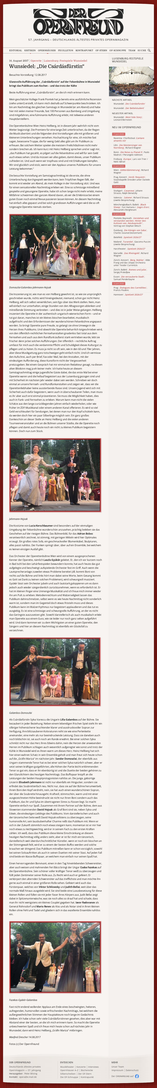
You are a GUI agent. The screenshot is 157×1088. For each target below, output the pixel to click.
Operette (36, 60)
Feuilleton (65, 50)
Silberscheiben (68, 1074)
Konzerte (81, 1067)
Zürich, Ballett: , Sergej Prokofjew (130, 271)
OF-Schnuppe (117, 50)
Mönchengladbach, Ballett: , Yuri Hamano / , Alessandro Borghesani (132, 207)
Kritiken (30, 50)
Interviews (93, 1067)
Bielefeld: (128, 237)
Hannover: (128, 294)
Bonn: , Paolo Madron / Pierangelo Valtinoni (131, 153)
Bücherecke (87, 1070)
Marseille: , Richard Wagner (131, 254)
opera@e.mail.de (28, 1076)
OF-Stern (101, 50)
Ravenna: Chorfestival (129, 139)
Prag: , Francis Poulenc (130, 289)
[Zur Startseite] (78, 22)
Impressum (117, 1070)
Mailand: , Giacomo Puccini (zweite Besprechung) (132, 243)
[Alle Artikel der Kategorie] (131, 81)
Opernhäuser (47, 50)
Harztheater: (130, 249)
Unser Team (117, 1066)
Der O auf (122, 1076)
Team (131, 50)
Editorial (15, 50)
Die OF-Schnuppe (69, 1077)
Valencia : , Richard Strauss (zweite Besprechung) (131, 199)
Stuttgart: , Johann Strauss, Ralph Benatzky (128, 192)
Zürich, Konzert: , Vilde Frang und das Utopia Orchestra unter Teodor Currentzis (132, 262)
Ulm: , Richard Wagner (128, 146)
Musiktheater (67, 1067)
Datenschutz (132, 1070)
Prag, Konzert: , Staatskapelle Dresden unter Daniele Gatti (132, 180)
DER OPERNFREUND (20, 1062)
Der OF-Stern (85, 1074)
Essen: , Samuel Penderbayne (129, 278)
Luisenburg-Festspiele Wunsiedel (65, 60)
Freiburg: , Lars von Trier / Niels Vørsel (131, 160)
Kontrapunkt (84, 50)
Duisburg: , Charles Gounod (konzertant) (130, 231)
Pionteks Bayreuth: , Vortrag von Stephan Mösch (131, 222)
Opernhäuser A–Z (69, 1070)
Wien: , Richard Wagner (131, 171)
